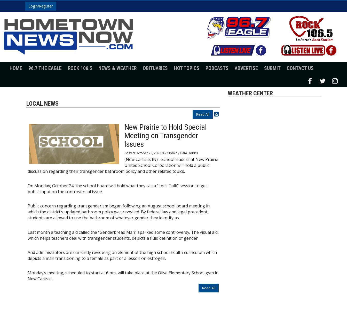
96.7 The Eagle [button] (45, 68)
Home (16, 68)
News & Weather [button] (117, 68)
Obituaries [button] (155, 68)
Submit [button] (272, 68)
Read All (202, 114)
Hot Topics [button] (186, 68)
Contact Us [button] (300, 68)
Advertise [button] (246, 68)
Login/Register (40, 6)
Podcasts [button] (217, 68)
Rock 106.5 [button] (80, 68)
